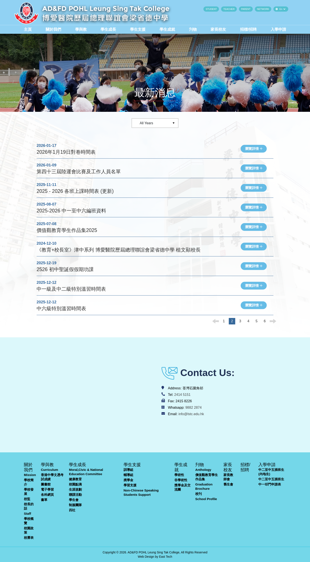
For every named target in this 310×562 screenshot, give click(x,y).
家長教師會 (228, 477)
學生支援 (138, 29)
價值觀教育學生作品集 (206, 477)
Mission (30, 475)
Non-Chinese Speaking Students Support (141, 492)
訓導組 (128, 469)
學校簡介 (29, 482)
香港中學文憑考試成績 (52, 477)
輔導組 (128, 475)
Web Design (146, 556)
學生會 (74, 500)
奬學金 (128, 480)
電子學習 (47, 489)
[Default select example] (282, 9)
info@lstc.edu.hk (191, 414)
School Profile (206, 499)
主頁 (28, 29)
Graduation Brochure (203, 486)
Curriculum (49, 469)
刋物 (193, 29)
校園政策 (29, 530)
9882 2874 (193, 407)
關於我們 (53, 29)
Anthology (203, 469)
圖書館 (46, 484)
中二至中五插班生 (271, 479)
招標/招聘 (248, 29)
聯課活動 (75, 494)
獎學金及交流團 (182, 487)
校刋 (198, 494)
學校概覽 (29, 521)
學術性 (179, 475)
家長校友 (218, 29)
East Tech (165, 556)
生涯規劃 (75, 489)
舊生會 (228, 484)
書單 (44, 500)
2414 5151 (182, 394)
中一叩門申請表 (269, 484)
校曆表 (29, 537)
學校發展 (29, 492)
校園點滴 (75, 484)
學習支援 (130, 485)
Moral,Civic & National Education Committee (86, 472)
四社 (72, 510)
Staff (27, 513)
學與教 (81, 29)
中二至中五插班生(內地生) (271, 472)
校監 (27, 499)
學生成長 (108, 29)
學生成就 (167, 29)
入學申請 (278, 29)
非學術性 (180, 480)
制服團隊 (75, 505)
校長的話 (29, 506)
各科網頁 (47, 494)
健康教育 (75, 479)
